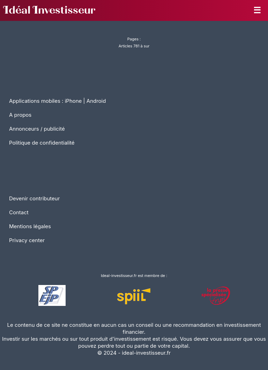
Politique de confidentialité (42, 142)
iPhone (73, 101)
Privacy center (27, 240)
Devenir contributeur (34, 198)
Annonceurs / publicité (37, 128)
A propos (20, 114)
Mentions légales (30, 226)
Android (96, 101)
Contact (19, 212)
